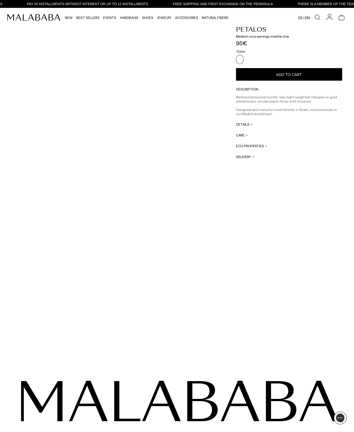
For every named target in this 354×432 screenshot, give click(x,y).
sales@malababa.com (191, 403)
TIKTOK (32, 404)
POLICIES (291, 422)
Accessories (186, 17)
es (300, 17)
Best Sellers (88, 17)
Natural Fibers (215, 17)
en (307, 17)
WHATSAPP (139, 399)
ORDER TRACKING (144, 427)
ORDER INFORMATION (147, 417)
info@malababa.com (146, 421)
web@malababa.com (146, 411)
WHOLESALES (185, 399)
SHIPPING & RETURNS (300, 416)
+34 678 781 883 (142, 430)
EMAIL (136, 408)
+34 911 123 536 (141, 402)
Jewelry (164, 17)
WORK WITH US (186, 423)
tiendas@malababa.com (192, 428)
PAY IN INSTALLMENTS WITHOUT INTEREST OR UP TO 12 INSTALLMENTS (105, 4)
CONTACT (140, 391)
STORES (290, 404)
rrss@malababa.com (190, 416)
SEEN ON (34, 391)
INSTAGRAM (35, 399)
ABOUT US (292, 399)
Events (109, 17)
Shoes (147, 17)
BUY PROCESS (295, 410)
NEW (69, 17)
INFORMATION (296, 391)
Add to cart (289, 72)
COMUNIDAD (35, 410)
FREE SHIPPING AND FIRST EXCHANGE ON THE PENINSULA (241, 4)
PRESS (180, 411)
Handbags (129, 17)
